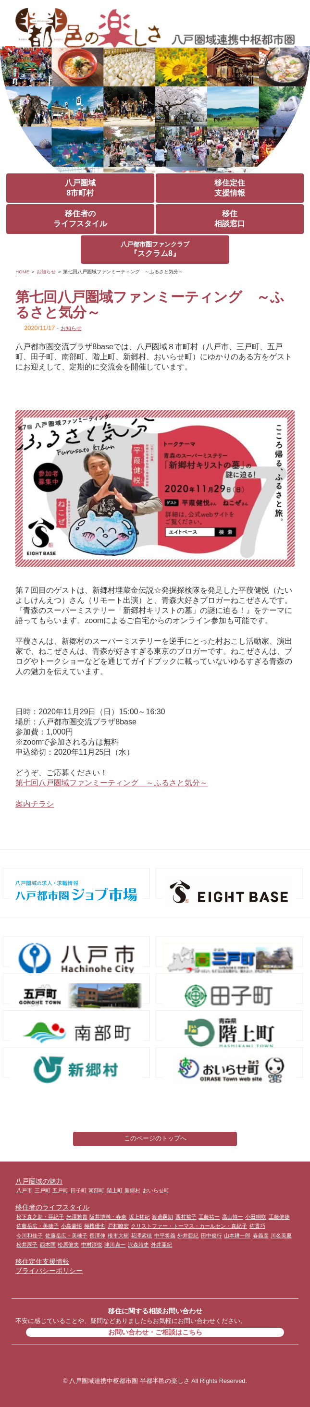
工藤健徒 (279, 1217)
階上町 (115, 1190)
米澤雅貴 (76, 1217)
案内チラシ (34, 804)
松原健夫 (68, 1245)
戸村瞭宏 (118, 1226)
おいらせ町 (156, 1190)
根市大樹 (118, 1235)
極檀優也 (94, 1226)
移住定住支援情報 (229, 188)
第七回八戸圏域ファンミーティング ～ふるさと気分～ (111, 783)
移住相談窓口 (229, 218)
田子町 (79, 1190)
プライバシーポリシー (49, 1270)
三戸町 (42, 1190)
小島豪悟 (71, 1226)
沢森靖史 (138, 1245)
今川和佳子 (29, 1235)
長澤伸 (97, 1235)
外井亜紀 (187, 1235)
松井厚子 (26, 1245)
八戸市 (24, 1190)
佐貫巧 (257, 1226)
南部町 (96, 1190)
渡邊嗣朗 (162, 1217)
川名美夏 (281, 1235)
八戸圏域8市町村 (80, 188)
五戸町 (60, 1190)
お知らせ (46, 271)
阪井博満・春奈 (107, 1217)
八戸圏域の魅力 (38, 1181)
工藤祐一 (209, 1217)
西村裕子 (186, 1217)
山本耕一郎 (237, 1235)
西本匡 (48, 1245)
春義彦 (261, 1235)
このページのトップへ (155, 1138)
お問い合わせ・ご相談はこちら (155, 1332)
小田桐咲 (255, 1217)
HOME (22, 271)
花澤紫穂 (141, 1235)
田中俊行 (211, 1235)
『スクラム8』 (155, 249)
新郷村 (132, 1190)
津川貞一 (114, 1245)
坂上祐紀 (139, 1217)
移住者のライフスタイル (80, 218)
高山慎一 (232, 1217)
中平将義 (164, 1235)
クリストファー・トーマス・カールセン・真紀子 (189, 1226)
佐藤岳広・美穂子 (37, 1226)
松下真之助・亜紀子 (40, 1217)
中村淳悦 (91, 1245)
